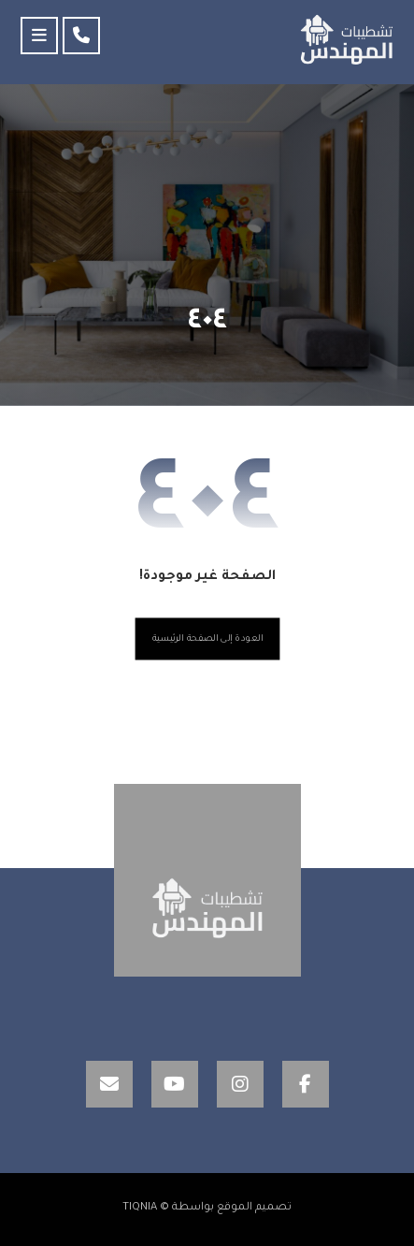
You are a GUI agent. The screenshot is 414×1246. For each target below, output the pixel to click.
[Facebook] (305, 1084)
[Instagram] (240, 1084)
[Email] (109, 1084)
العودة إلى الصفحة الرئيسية (207, 639)
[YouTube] (174, 1084)
